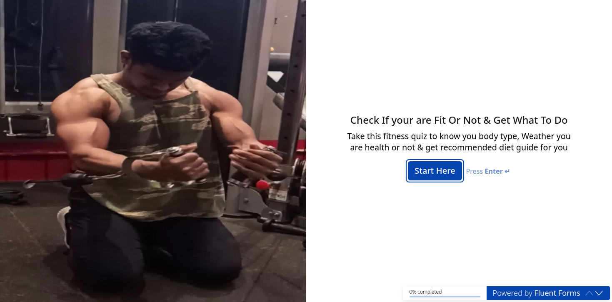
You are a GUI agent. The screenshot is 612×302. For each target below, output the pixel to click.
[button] (599, 293)
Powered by (536, 293)
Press (488, 171)
